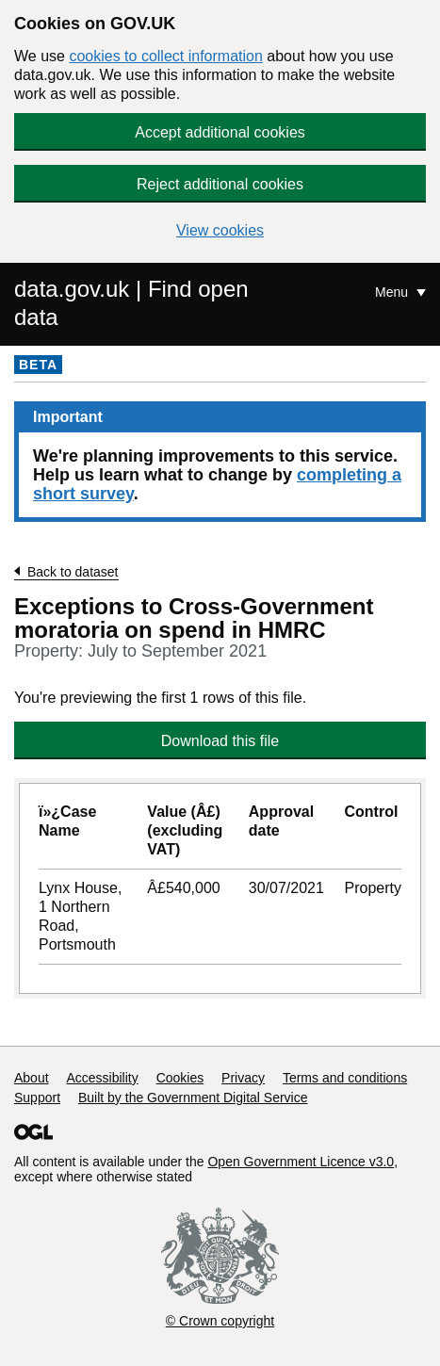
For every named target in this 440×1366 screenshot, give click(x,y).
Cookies (180, 1077)
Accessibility (102, 1077)
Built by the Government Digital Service (193, 1097)
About (31, 1077)
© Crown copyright (220, 1320)
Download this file (220, 741)
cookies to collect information (165, 56)
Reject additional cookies (220, 184)
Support (37, 1097)
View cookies (220, 230)
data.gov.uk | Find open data (131, 303)
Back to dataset (73, 571)
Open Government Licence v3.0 (300, 1161)
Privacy (243, 1077)
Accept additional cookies (220, 132)
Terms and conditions (345, 1077)
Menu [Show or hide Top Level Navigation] (393, 292)
